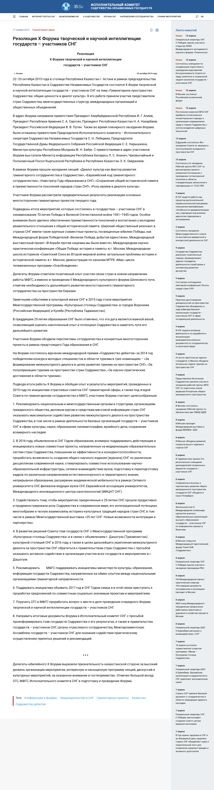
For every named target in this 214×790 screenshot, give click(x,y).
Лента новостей (186, 30)
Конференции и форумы (40, 698)
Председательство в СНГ (77, 698)
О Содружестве (91, 16)
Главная (23, 16)
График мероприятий (169, 16)
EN (202, 16)
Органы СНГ (110, 16)
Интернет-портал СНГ (43, 16)
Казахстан (139, 698)
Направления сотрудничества (136, 16)
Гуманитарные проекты (113, 698)
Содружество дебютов (31, 704)
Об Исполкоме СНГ (69, 16)
